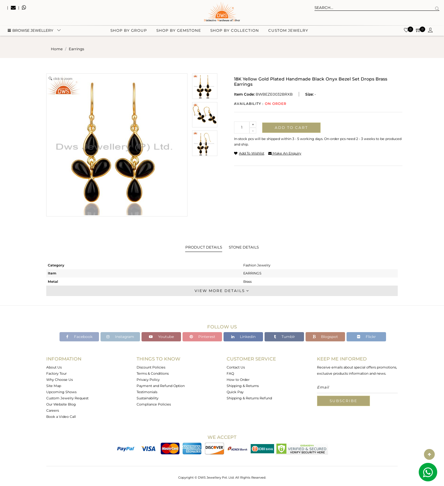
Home (57, 49)
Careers (52, 410)
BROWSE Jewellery (30, 31)
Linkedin (243, 336)
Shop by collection (234, 31)
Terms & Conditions (153, 373)
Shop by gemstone (178, 31)
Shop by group (128, 31)
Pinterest (202, 336)
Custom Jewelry (288, 31)
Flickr (366, 336)
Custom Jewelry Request (67, 398)
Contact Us (236, 367)
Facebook (79, 336)
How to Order (238, 379)
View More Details (222, 290)
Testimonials (147, 392)
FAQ (230, 373)
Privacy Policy (148, 379)
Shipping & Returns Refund (249, 398)
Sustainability (147, 398)
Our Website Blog (61, 404)
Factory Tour (56, 373)
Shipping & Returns (243, 386)
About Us (54, 367)
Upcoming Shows (61, 392)
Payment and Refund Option (161, 386)
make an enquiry (284, 153)
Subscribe (343, 400)
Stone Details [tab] (244, 247)
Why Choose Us (59, 379)
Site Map (53, 386)
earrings (76, 49)
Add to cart (291, 127)
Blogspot (325, 336)
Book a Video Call (61, 416)
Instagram (120, 336)
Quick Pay (235, 392)
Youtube (161, 336)
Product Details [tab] (203, 247)
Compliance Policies (154, 404)
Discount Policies (151, 367)
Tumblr (284, 336)
